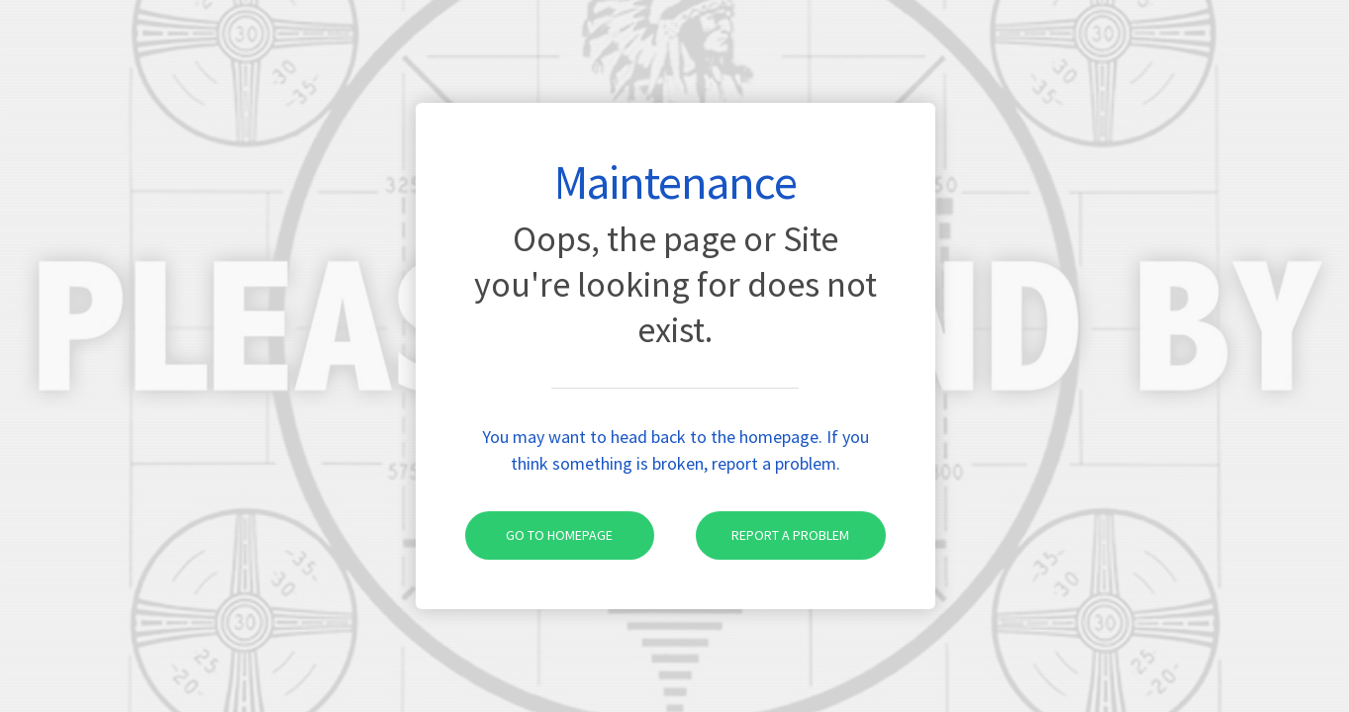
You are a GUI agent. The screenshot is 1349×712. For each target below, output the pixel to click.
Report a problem (772, 535)
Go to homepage (539, 535)
